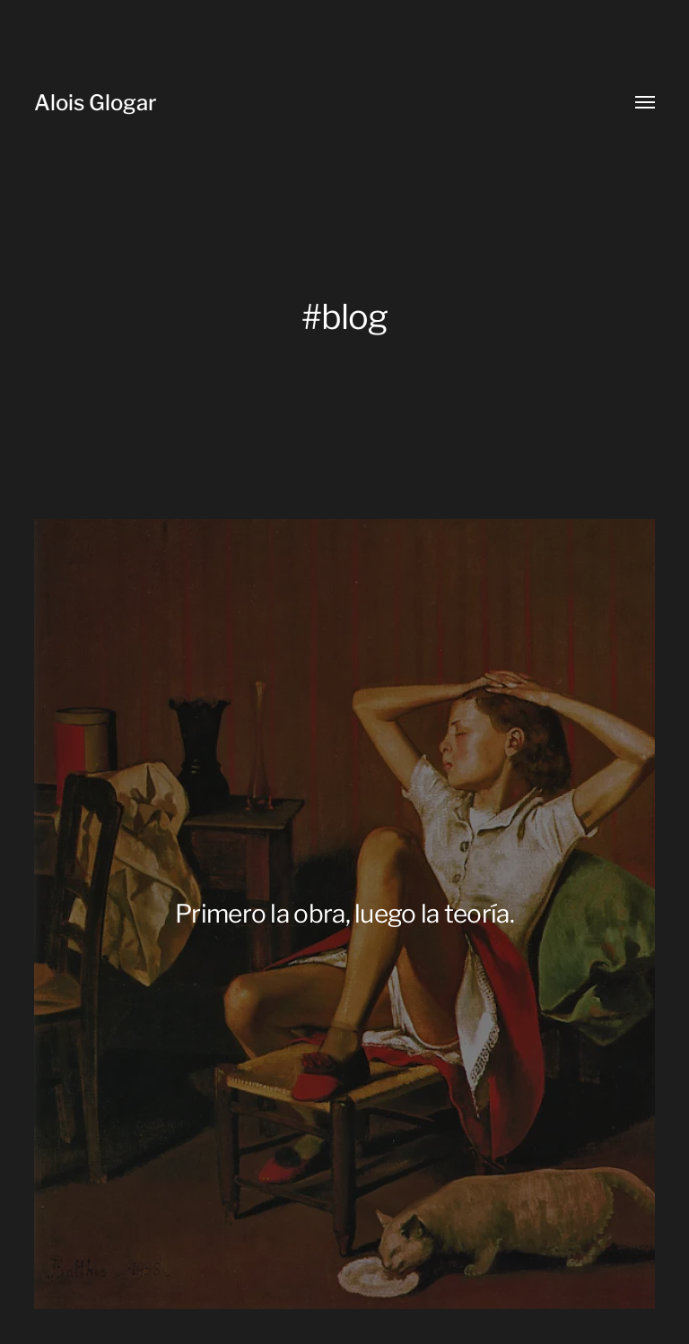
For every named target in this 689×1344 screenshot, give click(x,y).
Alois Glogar (95, 103)
